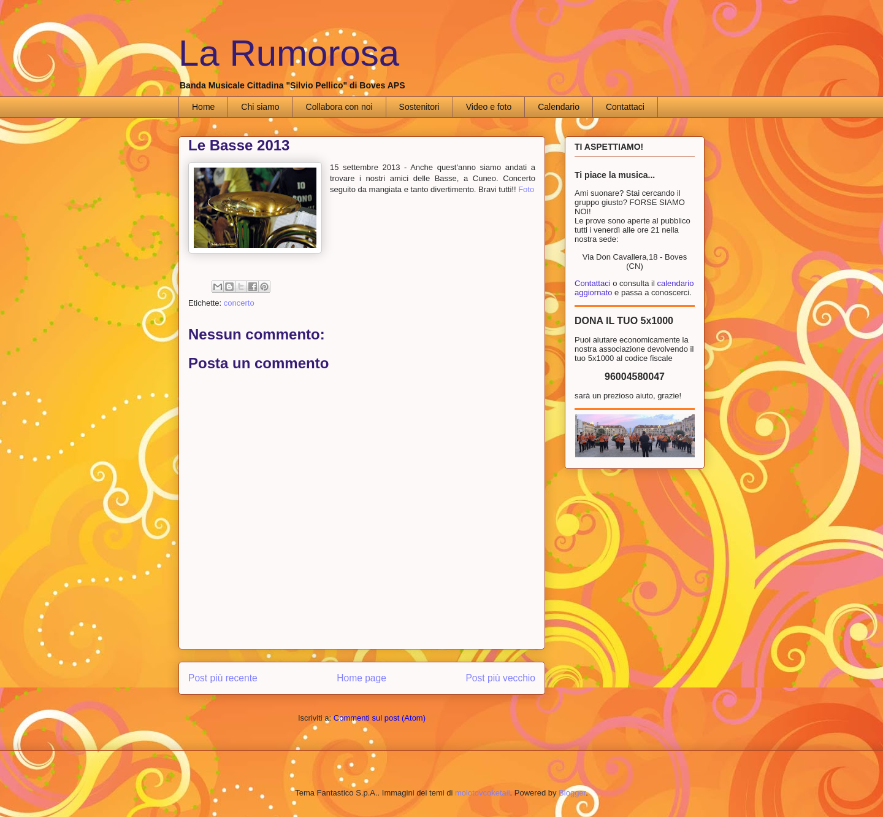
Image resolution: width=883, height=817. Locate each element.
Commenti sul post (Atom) (380, 717)
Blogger (572, 792)
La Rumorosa (288, 53)
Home (203, 107)
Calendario (558, 107)
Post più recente (223, 678)
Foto (526, 189)
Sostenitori (419, 107)
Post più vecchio (500, 678)
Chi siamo (260, 107)
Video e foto (488, 107)
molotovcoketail (482, 792)
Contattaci (625, 107)
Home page (361, 678)
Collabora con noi (339, 107)
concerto (239, 303)
